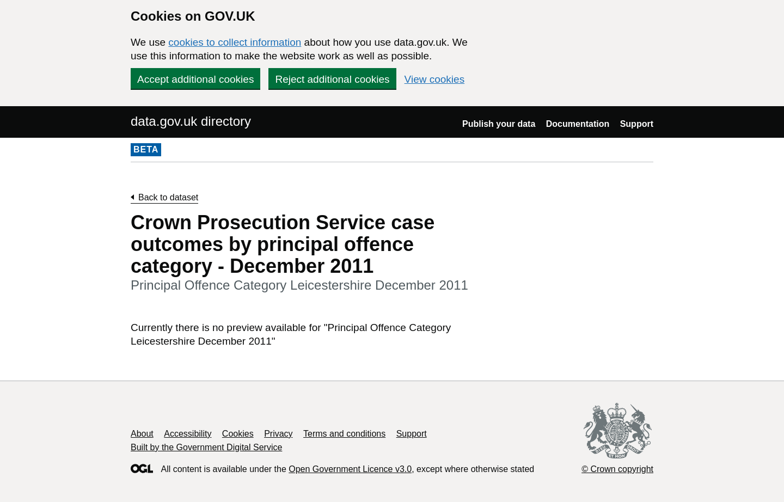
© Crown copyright (617, 469)
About (142, 433)
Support (636, 123)
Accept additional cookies (195, 79)
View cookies (435, 79)
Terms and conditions (344, 433)
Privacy (278, 433)
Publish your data (498, 123)
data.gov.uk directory (191, 121)
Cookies (238, 433)
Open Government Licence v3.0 (350, 469)
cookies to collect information (234, 42)
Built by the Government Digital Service (206, 447)
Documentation (577, 123)
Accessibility (187, 433)
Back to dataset (168, 197)
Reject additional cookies (332, 79)
